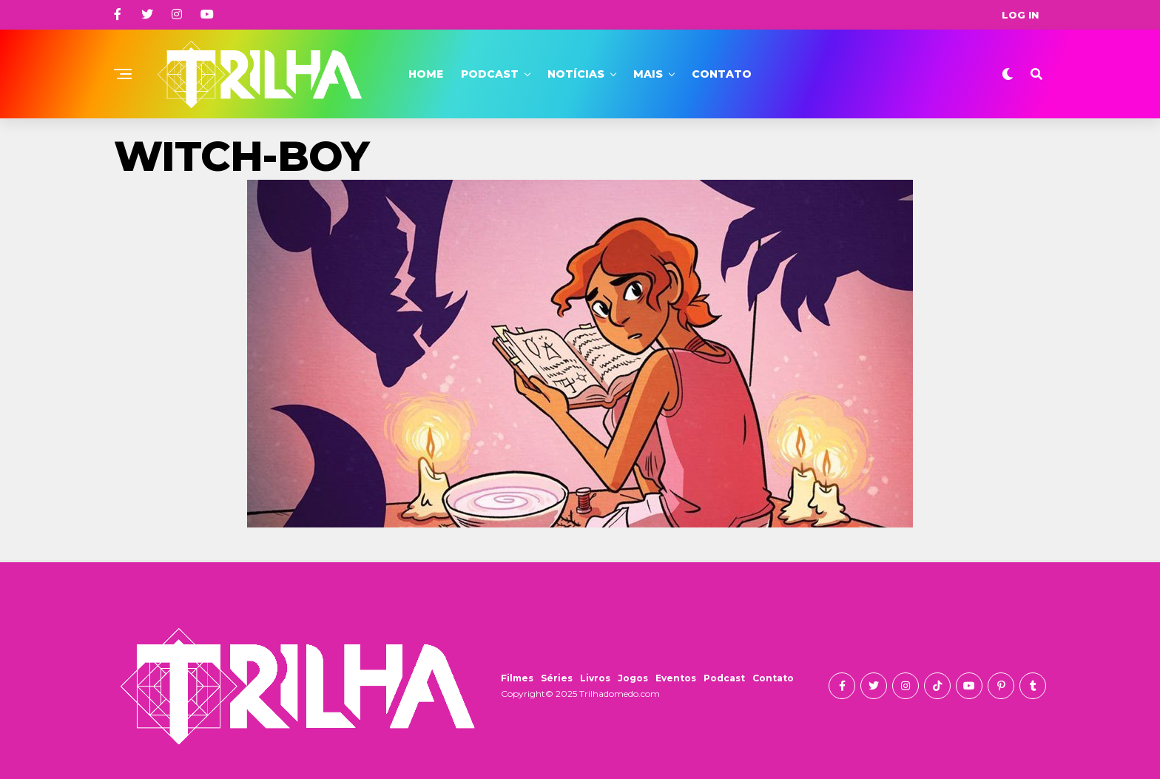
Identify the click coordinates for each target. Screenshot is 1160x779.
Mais (648, 74)
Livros (595, 678)
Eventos (675, 678)
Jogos (633, 678)
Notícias (575, 74)
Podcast (490, 74)
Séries (557, 678)
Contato (722, 74)
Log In (1020, 15)
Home (425, 74)
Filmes (517, 678)
